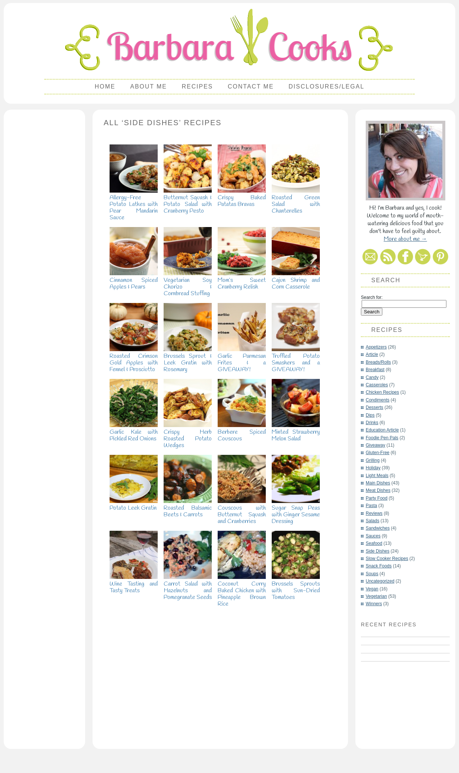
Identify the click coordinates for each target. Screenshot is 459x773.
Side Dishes (377, 551)
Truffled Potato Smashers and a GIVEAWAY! (296, 359)
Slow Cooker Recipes (387, 558)
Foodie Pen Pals (382, 437)
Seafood (374, 543)
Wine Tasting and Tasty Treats (134, 583)
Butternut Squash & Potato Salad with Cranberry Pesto (188, 201)
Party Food (377, 498)
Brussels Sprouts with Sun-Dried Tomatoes (296, 587)
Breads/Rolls (378, 362)
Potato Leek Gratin (134, 504)
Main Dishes (378, 483)
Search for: (372, 297)
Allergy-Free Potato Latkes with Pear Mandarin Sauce (134, 204)
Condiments (377, 400)
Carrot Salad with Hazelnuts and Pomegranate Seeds (188, 587)
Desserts (374, 407)
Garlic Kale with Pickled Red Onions (134, 432)
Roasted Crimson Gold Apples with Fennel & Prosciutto (134, 359)
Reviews (374, 513)
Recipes (197, 86)
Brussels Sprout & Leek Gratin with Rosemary (188, 359)
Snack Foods (379, 566)
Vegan (372, 589)
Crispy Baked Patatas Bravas (242, 197)
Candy (372, 377)
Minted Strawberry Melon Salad (296, 432)
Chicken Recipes (382, 392)
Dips (370, 415)
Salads (372, 520)
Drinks (372, 422)
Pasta (371, 505)
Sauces (373, 536)
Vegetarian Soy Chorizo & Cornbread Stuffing (188, 283)
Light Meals (377, 475)
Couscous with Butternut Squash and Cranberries (242, 511)
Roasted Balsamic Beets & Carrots (188, 508)
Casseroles (377, 384)
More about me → (405, 239)
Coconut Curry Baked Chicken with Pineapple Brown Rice (242, 590)
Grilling (372, 460)
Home (105, 86)
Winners (374, 603)
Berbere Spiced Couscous (242, 432)
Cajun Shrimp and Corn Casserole (296, 280)
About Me (148, 86)
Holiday (373, 467)
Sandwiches (378, 528)
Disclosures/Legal (327, 86)
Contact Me (251, 86)
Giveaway (375, 445)
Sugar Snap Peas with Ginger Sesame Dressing (296, 511)
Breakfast (375, 369)
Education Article (382, 430)
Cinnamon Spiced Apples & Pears (134, 280)
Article (372, 354)
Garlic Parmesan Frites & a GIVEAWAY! (242, 359)
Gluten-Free (377, 452)
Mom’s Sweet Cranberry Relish (242, 280)
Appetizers (376, 347)
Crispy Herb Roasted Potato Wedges (188, 435)
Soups (372, 573)
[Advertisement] (44, 224)
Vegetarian (376, 596)
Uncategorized (380, 581)
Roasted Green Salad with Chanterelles (296, 201)
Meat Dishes (378, 490)
